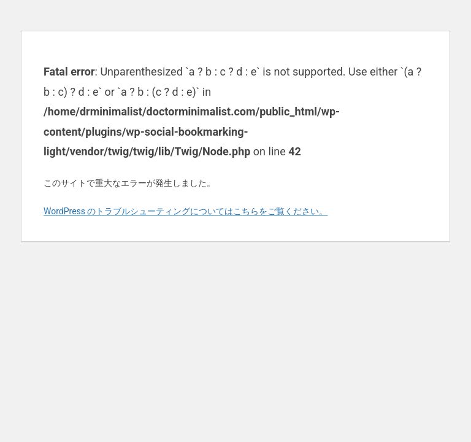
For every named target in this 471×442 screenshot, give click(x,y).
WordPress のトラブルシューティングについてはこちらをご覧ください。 (186, 211)
